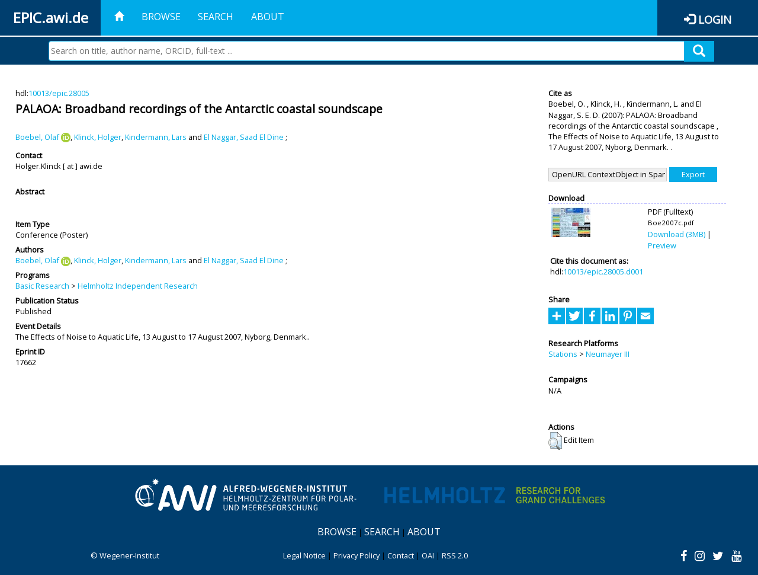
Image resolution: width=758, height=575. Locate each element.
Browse (161, 16)
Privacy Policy (356, 555)
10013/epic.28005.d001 (603, 271)
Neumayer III (607, 354)
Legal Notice (304, 555)
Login (714, 19)
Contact (400, 555)
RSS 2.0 (455, 555)
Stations (562, 354)
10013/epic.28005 (58, 93)
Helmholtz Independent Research (138, 285)
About (267, 16)
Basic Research (42, 285)
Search (215, 16)
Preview (662, 245)
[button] (555, 441)
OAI (428, 555)
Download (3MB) (676, 234)
